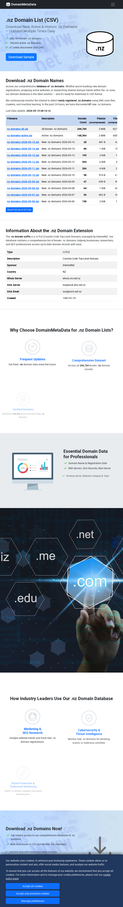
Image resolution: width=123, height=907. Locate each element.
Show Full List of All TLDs (19, 209)
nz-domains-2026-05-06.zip (23, 201)
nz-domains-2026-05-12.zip (23, 162)
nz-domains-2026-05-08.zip (23, 188)
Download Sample (21, 57)
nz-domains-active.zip (19, 135)
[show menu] (113, 4)
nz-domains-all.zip (17, 129)
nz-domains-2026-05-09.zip (23, 181)
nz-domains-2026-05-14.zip (23, 148)
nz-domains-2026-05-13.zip (23, 155)
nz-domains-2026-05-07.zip (23, 195)
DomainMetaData (21, 4)
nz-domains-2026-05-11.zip (23, 168)
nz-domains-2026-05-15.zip (23, 142)
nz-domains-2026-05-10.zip (23, 175)
